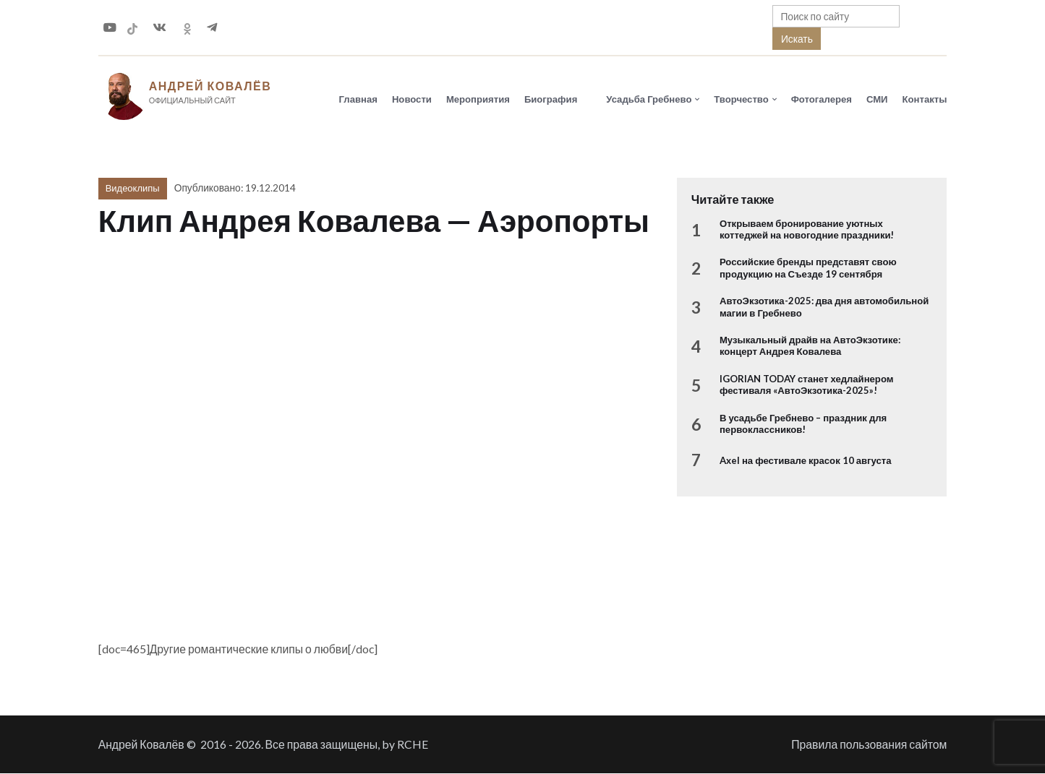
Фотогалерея (821, 99)
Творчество (741, 99)
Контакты (925, 99)
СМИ (877, 99)
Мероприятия (478, 99)
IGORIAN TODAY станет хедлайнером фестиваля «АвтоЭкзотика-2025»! (806, 385)
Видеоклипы (133, 188)
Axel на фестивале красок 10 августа (806, 460)
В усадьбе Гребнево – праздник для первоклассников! (803, 424)
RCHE (412, 745)
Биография (550, 99)
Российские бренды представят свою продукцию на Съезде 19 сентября (808, 268)
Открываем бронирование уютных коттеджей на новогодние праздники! (807, 229)
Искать (797, 39)
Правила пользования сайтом (869, 745)
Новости (412, 99)
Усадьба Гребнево (648, 99)
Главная (358, 99)
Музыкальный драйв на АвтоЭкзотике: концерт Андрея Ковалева (810, 346)
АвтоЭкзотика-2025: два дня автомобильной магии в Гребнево (824, 307)
